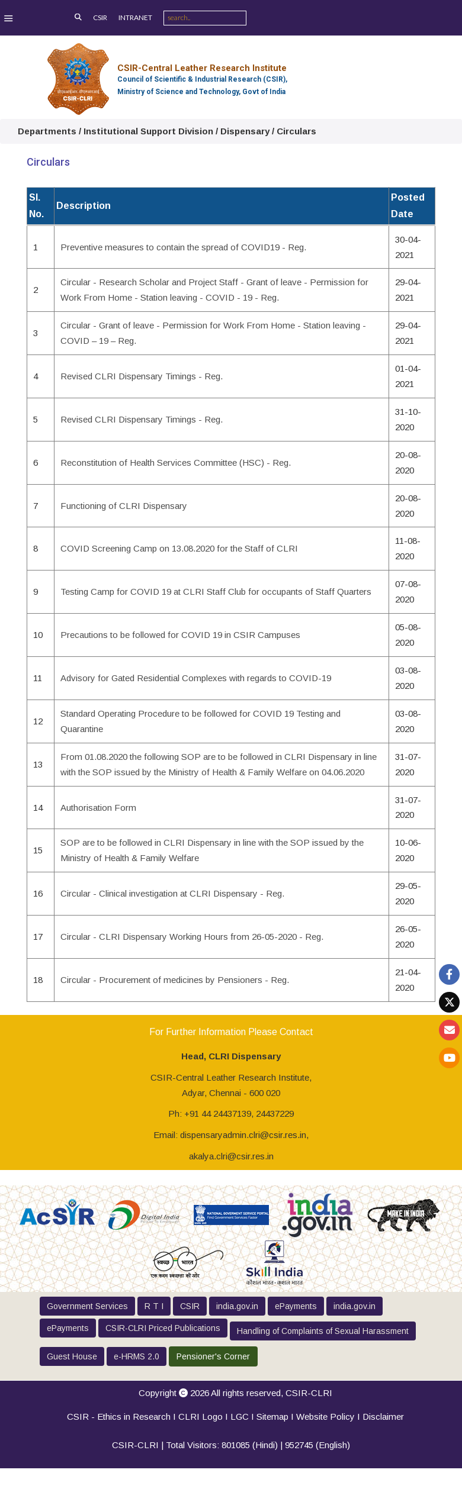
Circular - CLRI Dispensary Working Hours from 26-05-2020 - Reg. (191, 937)
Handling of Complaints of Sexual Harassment (323, 1331)
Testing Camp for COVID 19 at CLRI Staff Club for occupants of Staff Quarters (215, 591)
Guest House (72, 1356)
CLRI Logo (200, 1416)
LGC (239, 1416)
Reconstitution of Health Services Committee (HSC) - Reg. (175, 462)
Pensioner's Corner (213, 1356)
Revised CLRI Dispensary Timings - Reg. (141, 376)
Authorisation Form (98, 807)
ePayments (296, 1306)
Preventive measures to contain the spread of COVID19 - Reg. (183, 247)
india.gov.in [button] (237, 1306)
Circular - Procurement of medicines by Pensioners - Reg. (174, 980)
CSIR (100, 17)
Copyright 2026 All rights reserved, (235, 1393)
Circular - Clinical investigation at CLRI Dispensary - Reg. (172, 893)
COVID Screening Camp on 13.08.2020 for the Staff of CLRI (179, 548)
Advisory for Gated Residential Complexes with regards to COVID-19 (195, 678)
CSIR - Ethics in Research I (122, 1416)
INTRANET (135, 17)
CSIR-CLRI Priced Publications (162, 1328)
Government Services (87, 1306)
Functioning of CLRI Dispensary (123, 506)
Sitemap (272, 1416)
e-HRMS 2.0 (136, 1356)
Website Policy (325, 1416)
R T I (154, 1306)
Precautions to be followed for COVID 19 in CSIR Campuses (180, 635)
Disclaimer (383, 1416)
